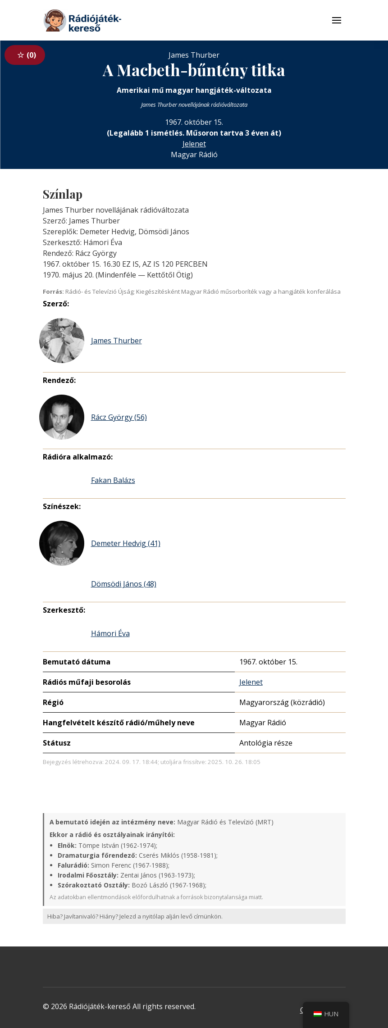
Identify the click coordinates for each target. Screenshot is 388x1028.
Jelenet (194, 144)
